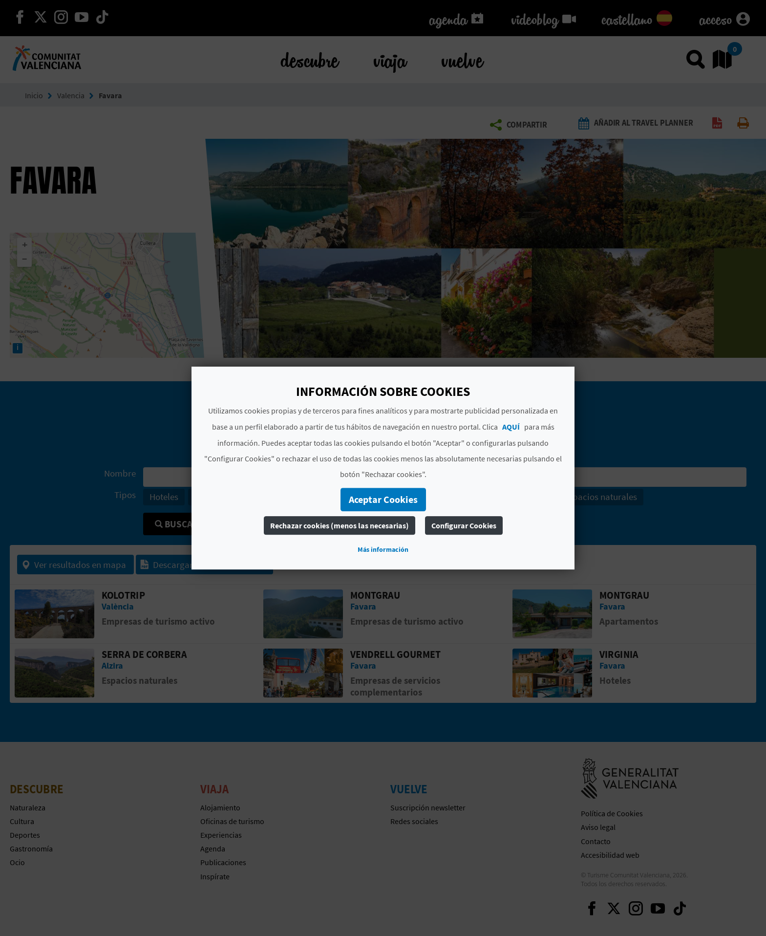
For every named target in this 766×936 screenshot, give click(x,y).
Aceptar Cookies (383, 499)
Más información (383, 549)
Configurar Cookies (463, 525)
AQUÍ (511, 427)
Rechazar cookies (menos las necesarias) (339, 525)
